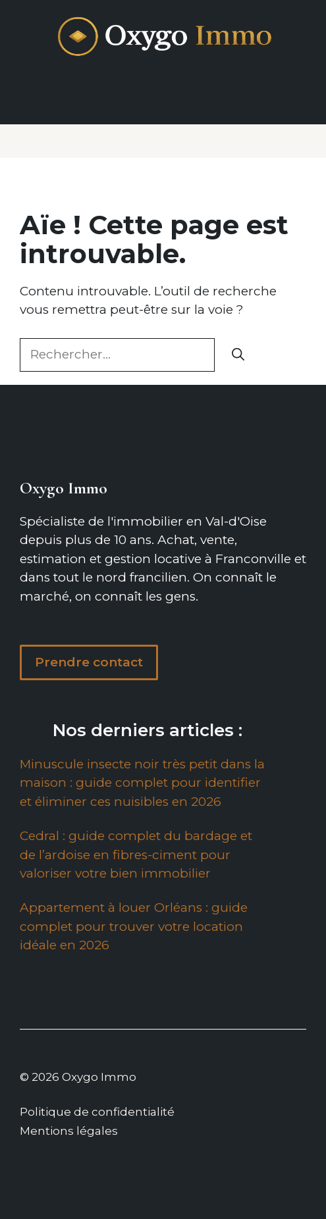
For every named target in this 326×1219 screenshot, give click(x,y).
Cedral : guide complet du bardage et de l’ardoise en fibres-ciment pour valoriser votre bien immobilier (136, 854)
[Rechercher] (238, 355)
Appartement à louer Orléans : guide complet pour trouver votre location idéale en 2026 (134, 926)
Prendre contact (89, 662)
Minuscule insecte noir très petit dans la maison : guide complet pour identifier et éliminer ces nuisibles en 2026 (142, 783)
